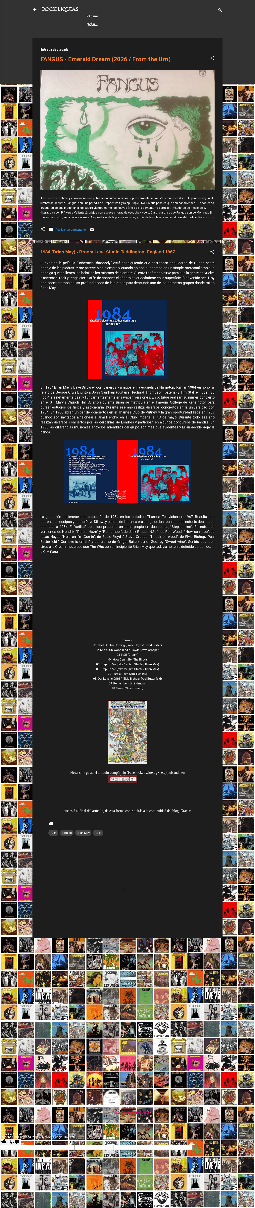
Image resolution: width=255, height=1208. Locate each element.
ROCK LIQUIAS (60, 9)
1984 (53, 833)
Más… (162, 25)
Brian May (83, 833)
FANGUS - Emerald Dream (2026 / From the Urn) (105, 59)
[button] (212, 59)
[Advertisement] (127, 969)
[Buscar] (220, 11)
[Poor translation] (14, 1142)
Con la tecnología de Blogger (127, 1112)
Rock (98, 833)
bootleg (67, 833)
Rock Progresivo (133, 25)
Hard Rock (98, 25)
